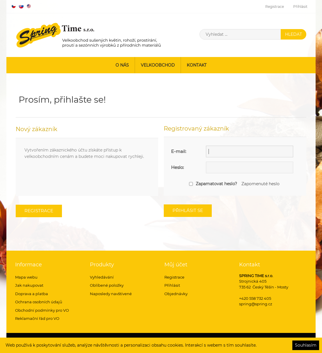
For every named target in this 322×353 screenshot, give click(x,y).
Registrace (274, 6)
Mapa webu (26, 277)
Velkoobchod (158, 65)
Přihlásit (300, 6)
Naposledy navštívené (111, 293)
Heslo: (177, 167)
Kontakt (197, 65)
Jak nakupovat (29, 285)
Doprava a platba (31, 293)
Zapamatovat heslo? (216, 183)
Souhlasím (305, 345)
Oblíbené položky (107, 285)
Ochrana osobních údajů (38, 301)
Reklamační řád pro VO (37, 318)
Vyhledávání (102, 277)
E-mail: (178, 151)
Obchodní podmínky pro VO (42, 310)
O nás (122, 65)
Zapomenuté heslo (260, 183)
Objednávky (176, 293)
